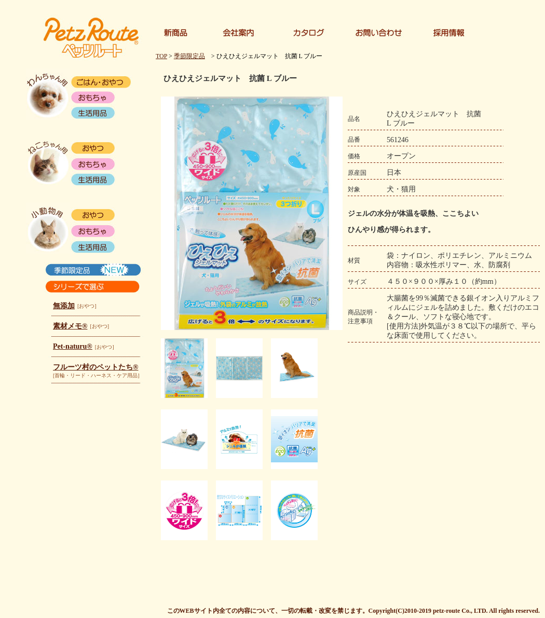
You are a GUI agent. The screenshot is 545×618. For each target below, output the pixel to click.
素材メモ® (70, 326)
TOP (161, 56)
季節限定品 (189, 56)
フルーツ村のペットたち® (95, 367)
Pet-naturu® (72, 346)
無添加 (64, 306)
